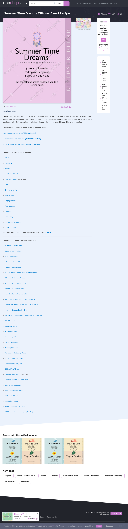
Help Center (40, 517)
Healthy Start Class (13, 267)
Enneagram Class (12, 347)
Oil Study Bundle (11, 342)
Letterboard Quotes (13, 222)
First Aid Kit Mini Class (14, 390)
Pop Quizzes (10, 206)
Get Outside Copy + (13, 374)
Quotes (8, 211)
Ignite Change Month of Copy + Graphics (21, 272)
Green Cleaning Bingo (13, 251)
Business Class (11, 331)
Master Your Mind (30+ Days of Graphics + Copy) (24, 315)
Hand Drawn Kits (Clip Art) (15, 406)
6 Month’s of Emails (12, 369)
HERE (49, 232)
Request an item (52, 517)
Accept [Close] (99, 526)
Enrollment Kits (11, 190)
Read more (109, 526)
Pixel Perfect (11, 106)
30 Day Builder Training (14, 396)
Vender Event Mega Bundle (15, 283)
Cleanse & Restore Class (15, 278)
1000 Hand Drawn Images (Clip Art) (19, 412)
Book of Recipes (11, 401)
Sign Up (103, 40)
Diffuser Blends (11, 179)
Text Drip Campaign (13, 385)
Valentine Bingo (11, 256)
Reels (7, 185)
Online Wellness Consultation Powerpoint (21, 305)
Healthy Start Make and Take (16, 380)
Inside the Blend (11, 174)
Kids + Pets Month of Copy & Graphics (20, 299)
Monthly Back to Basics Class (16, 310)
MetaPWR (9, 163)
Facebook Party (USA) (13, 358)
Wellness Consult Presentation (17, 262)
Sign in (116, 3)
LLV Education (10, 227)
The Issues (9, 169)
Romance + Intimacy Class (15, 353)
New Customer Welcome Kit (16, 294)
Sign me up (116, 514)
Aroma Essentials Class (14, 289)
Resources (87, 3)
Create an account (105, 3)
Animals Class (10, 321)
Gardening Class (11, 337)
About (79, 3)
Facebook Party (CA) (13, 364)
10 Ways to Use (11, 158)
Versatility (9, 217)
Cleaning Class (11, 326)
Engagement (10, 201)
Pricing (95, 3)
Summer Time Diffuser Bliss (19, 133)
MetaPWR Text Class (13, 246)
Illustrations (9, 195)
